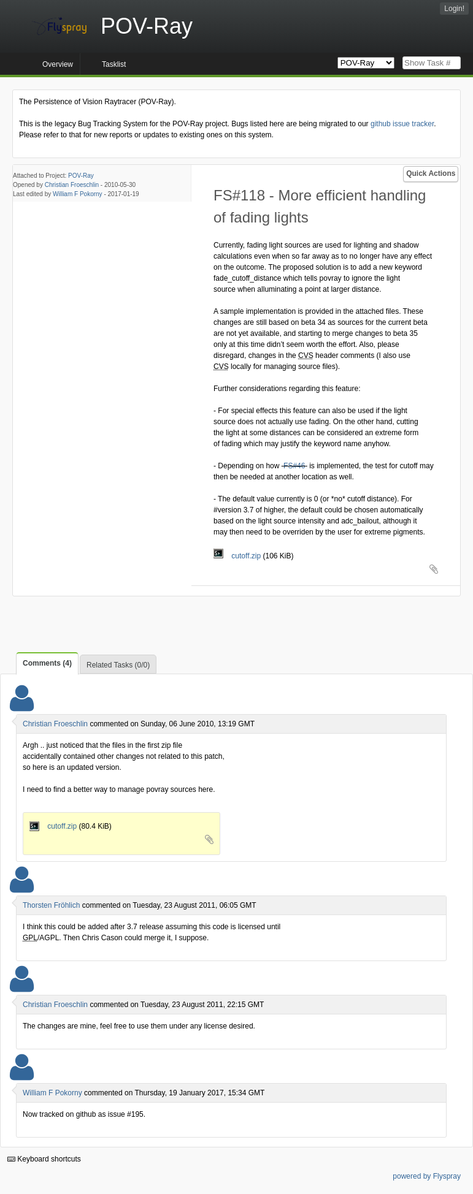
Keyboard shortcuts (44, 1159)
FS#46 (294, 466)
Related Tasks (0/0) (118, 665)
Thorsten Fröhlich (51, 905)
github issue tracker (402, 124)
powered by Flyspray (427, 1176)
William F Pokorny (77, 194)
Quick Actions (430, 173)
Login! (454, 8)
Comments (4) (47, 663)
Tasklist (114, 64)
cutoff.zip (238, 556)
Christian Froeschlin (72, 184)
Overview (57, 64)
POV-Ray (81, 175)
